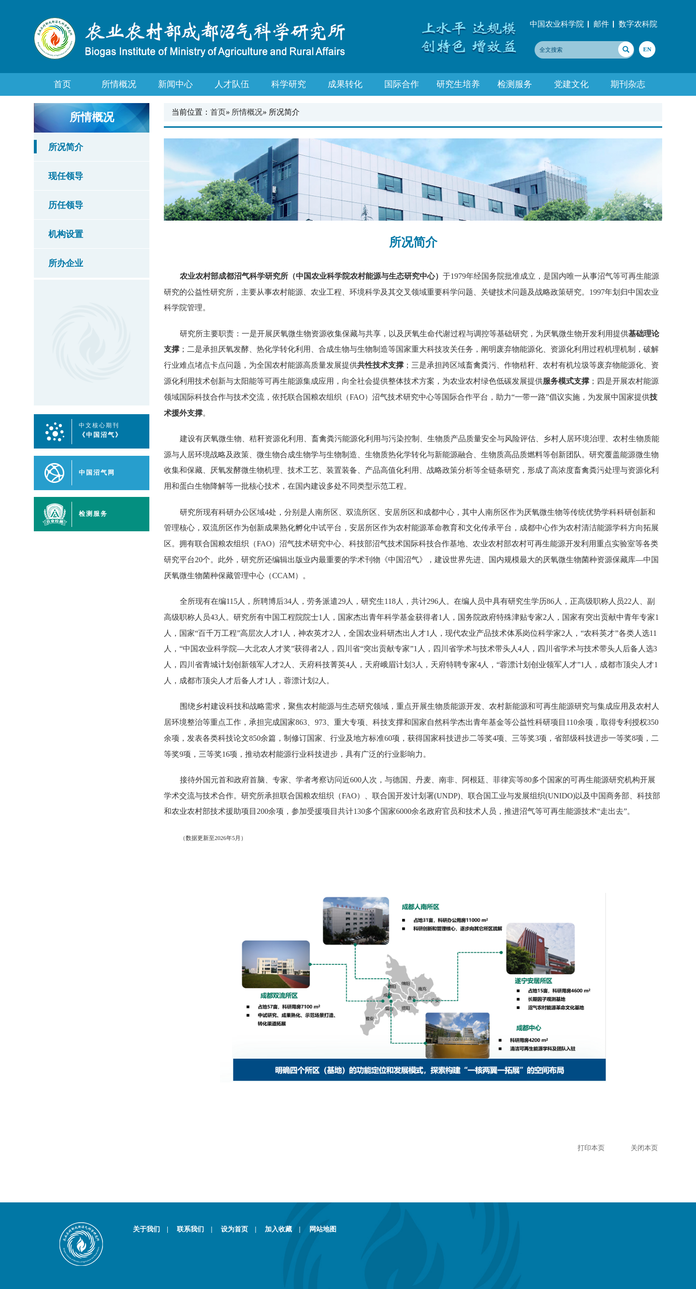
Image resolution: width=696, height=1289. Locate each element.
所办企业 (65, 263)
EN (647, 49)
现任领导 (65, 176)
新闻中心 (175, 84)
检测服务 (514, 84)
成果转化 (345, 84)
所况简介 (65, 147)
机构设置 (65, 234)
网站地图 (322, 1229)
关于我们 (154, 1229)
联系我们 (198, 1229)
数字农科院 (638, 24)
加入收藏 (286, 1229)
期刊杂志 (627, 84)
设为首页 (242, 1229)
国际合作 (401, 84)
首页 (62, 84)
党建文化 (571, 84)
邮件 (601, 24)
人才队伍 (232, 84)
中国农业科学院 (557, 24)
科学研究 (288, 84)
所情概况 (119, 84)
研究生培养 (458, 84)
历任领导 (65, 205)
